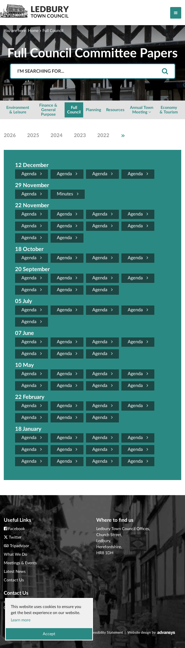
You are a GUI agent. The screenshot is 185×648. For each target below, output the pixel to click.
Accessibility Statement (105, 632)
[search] (164, 71)
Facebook (16, 529)
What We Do (15, 554)
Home (33, 31)
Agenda (31, 173)
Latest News (15, 572)
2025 (33, 135)
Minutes (67, 194)
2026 (10, 135)
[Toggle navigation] (175, 13)
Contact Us (14, 580)
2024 (57, 135)
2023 (80, 135)
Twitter (15, 537)
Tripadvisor (19, 546)
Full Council (52, 31)
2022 (103, 135)
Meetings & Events (20, 563)
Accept (49, 634)
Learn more (20, 620)
